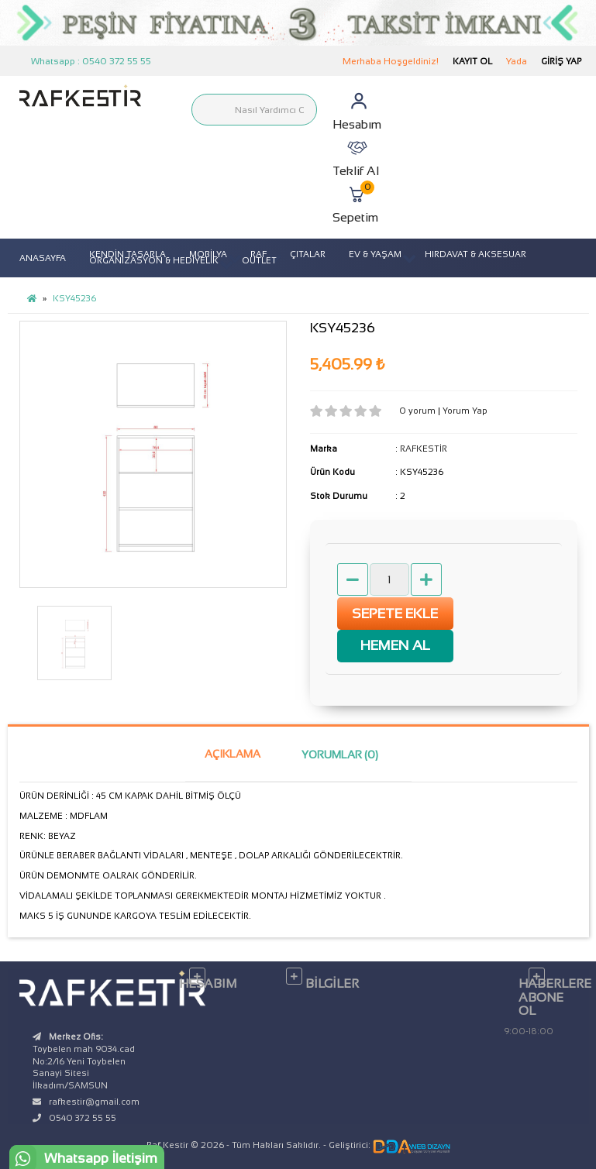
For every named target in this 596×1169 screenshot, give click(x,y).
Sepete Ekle (395, 613)
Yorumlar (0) (339, 754)
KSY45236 (74, 298)
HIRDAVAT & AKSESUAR (475, 254)
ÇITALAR (308, 254)
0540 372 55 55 (82, 1118)
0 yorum (418, 410)
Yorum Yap (465, 410)
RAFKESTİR (423, 448)
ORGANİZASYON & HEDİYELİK (154, 260)
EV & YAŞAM (375, 254)
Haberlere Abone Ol (547, 997)
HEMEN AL (395, 645)
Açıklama (232, 754)
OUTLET (259, 260)
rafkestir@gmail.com (94, 1101)
